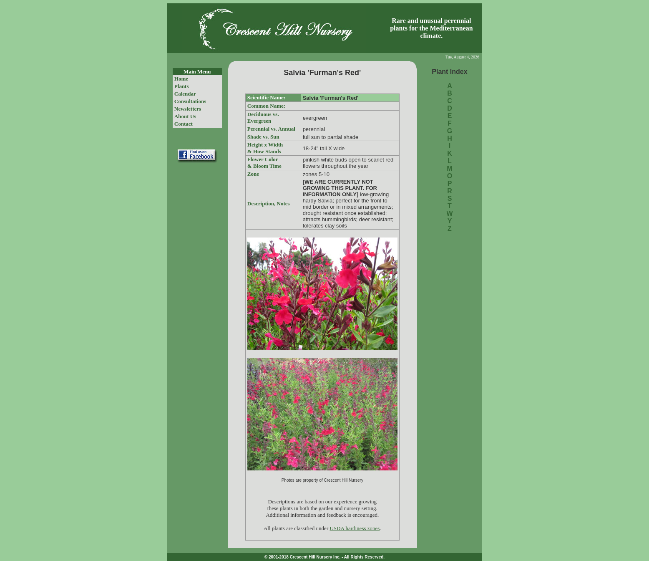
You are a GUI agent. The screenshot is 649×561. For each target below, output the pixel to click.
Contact (183, 124)
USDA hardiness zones (355, 528)
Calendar (185, 94)
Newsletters (187, 109)
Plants (181, 86)
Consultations (190, 101)
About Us (185, 116)
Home (181, 79)
